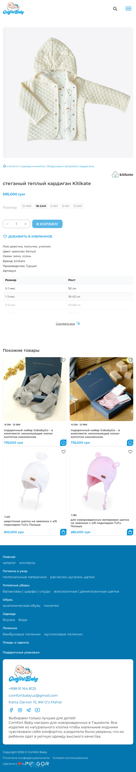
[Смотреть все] (68, 323)
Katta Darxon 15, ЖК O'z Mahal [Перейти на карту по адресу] (35, 702)
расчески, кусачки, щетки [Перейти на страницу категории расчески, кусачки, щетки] (72, 577)
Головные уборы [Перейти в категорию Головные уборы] (16, 585)
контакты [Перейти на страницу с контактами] (27, 563)
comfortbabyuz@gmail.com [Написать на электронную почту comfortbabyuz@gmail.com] (33, 695)
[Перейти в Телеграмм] (28, 710)
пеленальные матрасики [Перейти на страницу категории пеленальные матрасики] (25, 577)
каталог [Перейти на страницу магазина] (9, 563)
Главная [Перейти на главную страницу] (9, 557)
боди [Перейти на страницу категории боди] (22, 620)
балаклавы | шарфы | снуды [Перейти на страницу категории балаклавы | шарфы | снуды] (26, 591)
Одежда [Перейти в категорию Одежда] (9, 614)
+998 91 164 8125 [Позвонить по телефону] (22, 688)
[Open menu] (128, 9)
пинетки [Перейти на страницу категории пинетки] (51, 606)
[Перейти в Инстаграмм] (20, 710)
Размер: (10, 207)
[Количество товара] (16, 224)
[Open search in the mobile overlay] (115, 9)
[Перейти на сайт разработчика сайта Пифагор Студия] (26, 764)
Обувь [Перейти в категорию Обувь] (8, 599)
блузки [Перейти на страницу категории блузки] (9, 620)
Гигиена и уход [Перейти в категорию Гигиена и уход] (15, 571)
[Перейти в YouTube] (37, 710)
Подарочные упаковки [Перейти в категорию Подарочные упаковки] (21, 652)
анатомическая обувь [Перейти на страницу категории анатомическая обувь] (21, 606)
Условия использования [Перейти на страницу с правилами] (70, 758)
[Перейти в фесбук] (11, 710)
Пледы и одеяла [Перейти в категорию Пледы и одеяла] (16, 642)
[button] (27, 236)
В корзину (47, 224)
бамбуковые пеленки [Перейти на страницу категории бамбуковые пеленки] (22, 634)
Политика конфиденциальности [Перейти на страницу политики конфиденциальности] (26, 758)
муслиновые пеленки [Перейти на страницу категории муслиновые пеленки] (63, 634)
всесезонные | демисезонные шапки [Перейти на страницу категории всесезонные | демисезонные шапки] (86, 591)
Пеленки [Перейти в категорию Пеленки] (10, 628)
